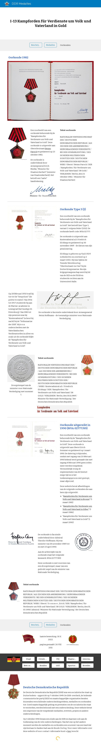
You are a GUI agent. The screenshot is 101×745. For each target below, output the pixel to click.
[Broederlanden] (87, 665)
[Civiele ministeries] (43, 659)
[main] (50, 23)
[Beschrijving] (36, 45)
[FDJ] (58, 659)
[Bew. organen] (28, 665)
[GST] (58, 665)
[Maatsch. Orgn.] (72, 659)
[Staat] (28, 659)
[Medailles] (50, 45)
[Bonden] (43, 665)
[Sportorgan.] (72, 665)
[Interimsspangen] (87, 659)
